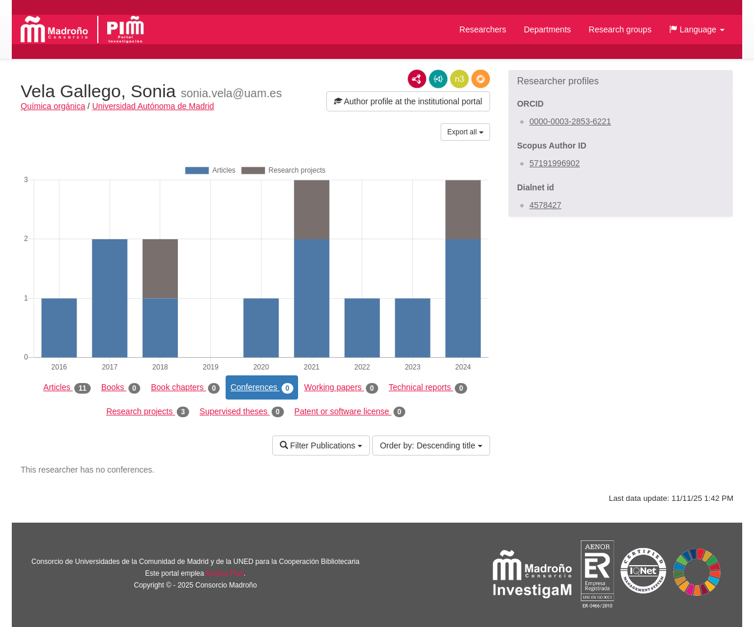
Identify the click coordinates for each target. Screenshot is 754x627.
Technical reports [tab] (428, 387)
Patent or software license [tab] (350, 412)
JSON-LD (438, 79)
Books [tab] (121, 387)
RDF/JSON (480, 79)
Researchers (482, 29)
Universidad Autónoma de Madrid (153, 106)
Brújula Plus (225, 573)
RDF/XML (417, 79)
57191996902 (555, 163)
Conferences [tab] (261, 387)
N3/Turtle (459, 79)
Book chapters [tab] (185, 387)
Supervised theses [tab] (242, 412)
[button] (696, 29)
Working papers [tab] (341, 387)
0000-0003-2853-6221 (570, 121)
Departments (547, 29)
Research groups (620, 29)
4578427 (546, 205)
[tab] (620, 81)
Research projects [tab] (147, 412)
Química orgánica (53, 106)
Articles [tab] (67, 387)
